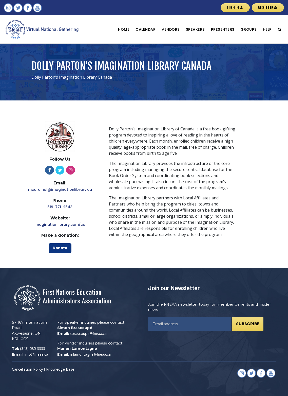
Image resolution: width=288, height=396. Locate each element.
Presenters (223, 29)
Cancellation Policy (27, 369)
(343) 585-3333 (32, 348)
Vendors (171, 29)
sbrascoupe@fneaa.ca (88, 333)
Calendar (146, 29)
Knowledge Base (60, 369)
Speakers (195, 29)
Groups (249, 29)
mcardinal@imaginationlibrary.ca (60, 189)
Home (123, 29)
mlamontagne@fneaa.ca (90, 354)
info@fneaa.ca (36, 354)
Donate (60, 247)
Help (267, 29)
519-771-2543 (59, 207)
